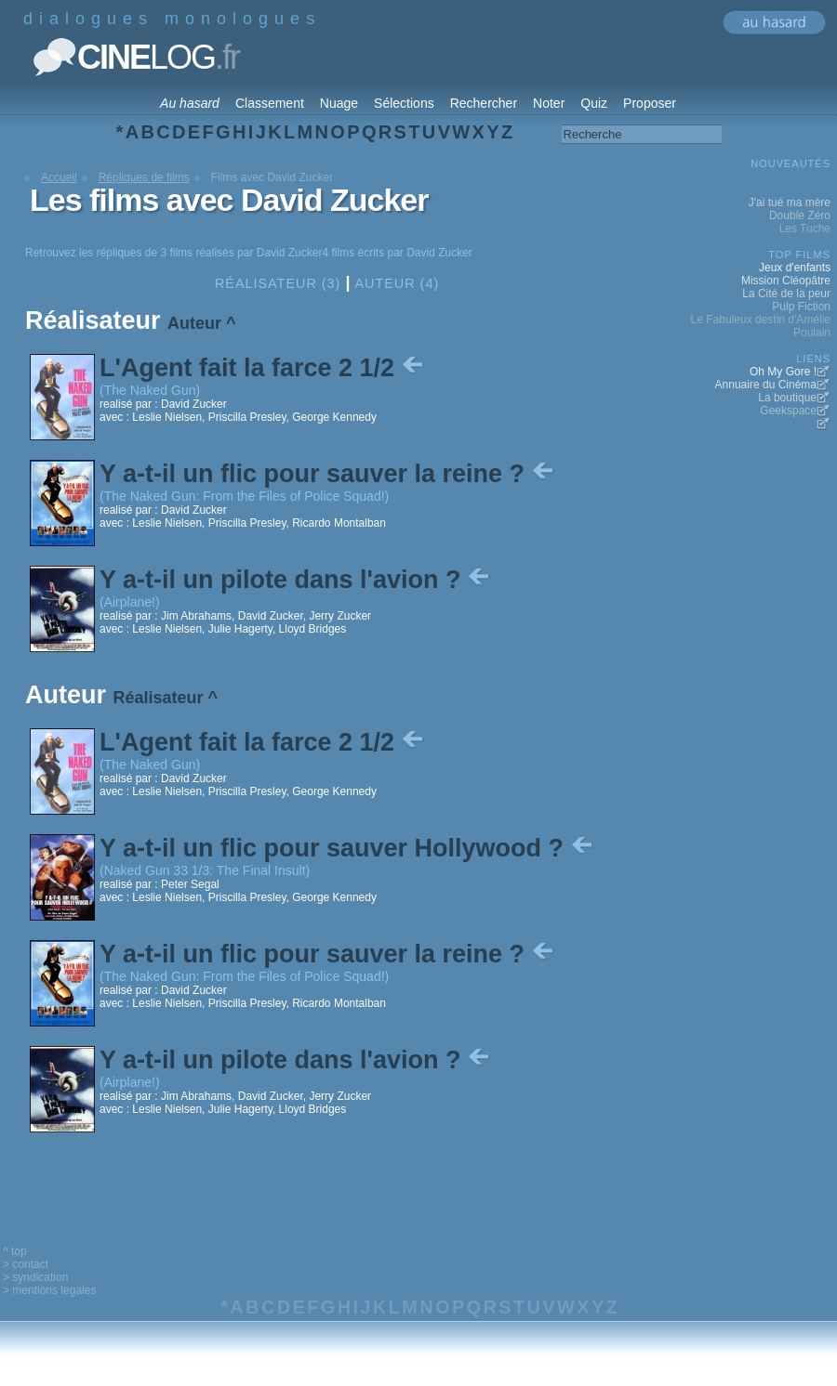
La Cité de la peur (786, 293)
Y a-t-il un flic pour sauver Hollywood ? (348, 848)
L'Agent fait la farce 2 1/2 (263, 368)
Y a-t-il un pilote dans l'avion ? (296, 580)
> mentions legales (49, 1290)
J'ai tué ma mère (789, 202)
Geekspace (788, 410)
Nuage (339, 103)
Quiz (593, 103)
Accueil (59, 177)
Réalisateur (158, 697)
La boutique (787, 397)
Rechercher (483, 103)
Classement (269, 103)
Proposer (649, 103)
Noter (549, 103)
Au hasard (189, 103)
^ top (15, 1251)
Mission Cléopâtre (785, 280)
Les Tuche (804, 228)
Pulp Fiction (801, 306)
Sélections (404, 103)
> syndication (35, 1277)
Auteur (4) (396, 283)
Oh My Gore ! (783, 371)
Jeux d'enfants (794, 267)
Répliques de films (144, 177)
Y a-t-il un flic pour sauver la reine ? (328, 474)
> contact (25, 1264)
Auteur (194, 323)
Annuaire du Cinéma (766, 384)
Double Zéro (799, 215)
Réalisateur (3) (277, 283)
